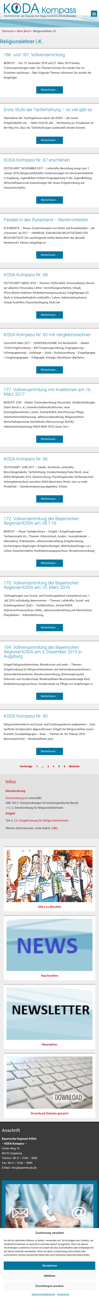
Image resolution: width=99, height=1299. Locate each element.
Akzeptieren (49, 1265)
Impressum (63, 1294)
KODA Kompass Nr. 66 (26, 459)
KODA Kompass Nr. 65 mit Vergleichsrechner (47, 334)
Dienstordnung (15, 798)
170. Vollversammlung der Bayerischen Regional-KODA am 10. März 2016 (41, 585)
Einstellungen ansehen (49, 1286)
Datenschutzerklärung (43, 1294)
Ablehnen (49, 1275)
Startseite (8, 31)
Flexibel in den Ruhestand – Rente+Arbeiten (46, 219)
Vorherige (26, 766)
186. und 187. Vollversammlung (34, 54)
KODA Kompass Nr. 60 (26, 716)
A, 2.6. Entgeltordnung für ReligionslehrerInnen (39, 820)
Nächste (74, 766)
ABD (54, 828)
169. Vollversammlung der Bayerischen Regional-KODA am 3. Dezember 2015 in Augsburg (43, 652)
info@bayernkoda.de (24, 1167)
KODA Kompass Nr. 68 (26, 274)
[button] (94, 14)
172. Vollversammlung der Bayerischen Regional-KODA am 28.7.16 (41, 521)
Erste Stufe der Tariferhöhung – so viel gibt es (48, 109)
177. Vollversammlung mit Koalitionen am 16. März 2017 (48, 392)
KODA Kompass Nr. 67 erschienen (37, 160)
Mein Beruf (23, 31)
